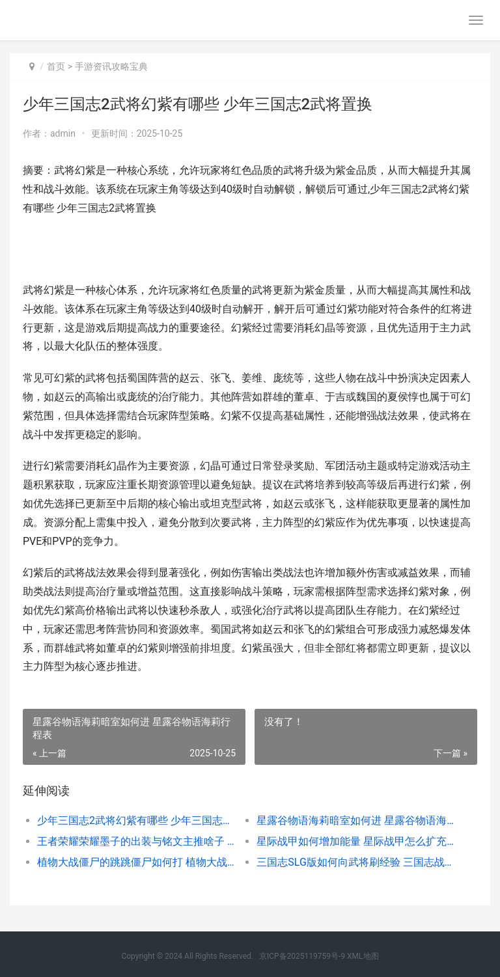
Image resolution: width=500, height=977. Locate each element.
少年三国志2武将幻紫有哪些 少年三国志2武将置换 (136, 820)
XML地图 (362, 956)
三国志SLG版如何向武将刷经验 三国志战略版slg (355, 862)
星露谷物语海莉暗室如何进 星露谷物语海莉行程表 (355, 820)
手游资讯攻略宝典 (111, 66)
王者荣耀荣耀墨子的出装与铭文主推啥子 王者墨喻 (136, 841)
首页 (56, 66)
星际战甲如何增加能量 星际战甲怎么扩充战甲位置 (355, 841)
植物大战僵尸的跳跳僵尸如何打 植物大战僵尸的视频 (136, 862)
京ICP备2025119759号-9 (302, 956)
